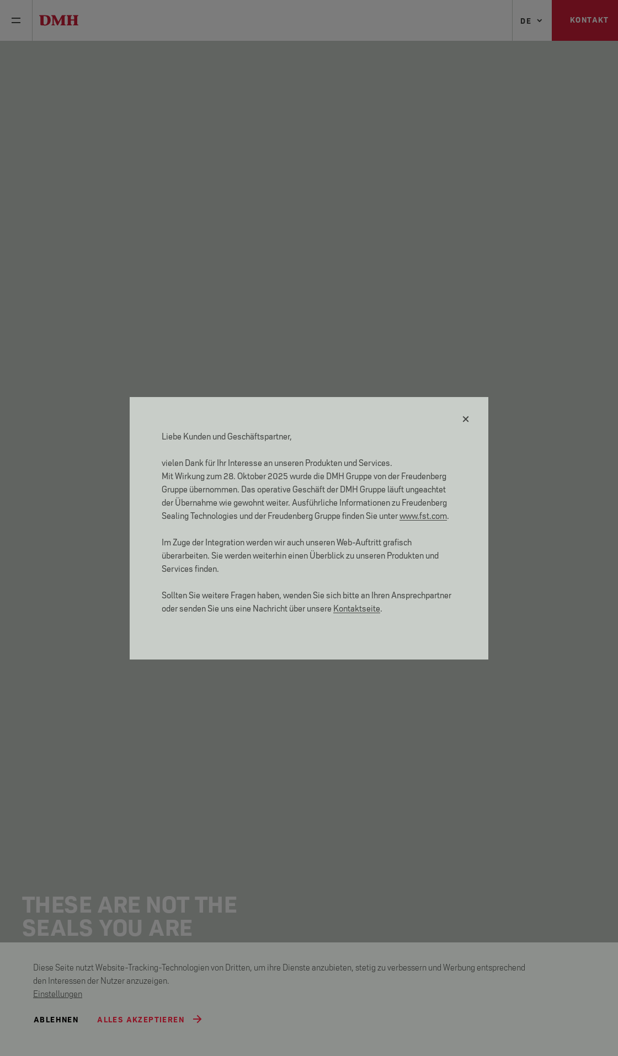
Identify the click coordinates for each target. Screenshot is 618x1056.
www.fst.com (423, 515)
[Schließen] (466, 419)
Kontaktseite (356, 607)
